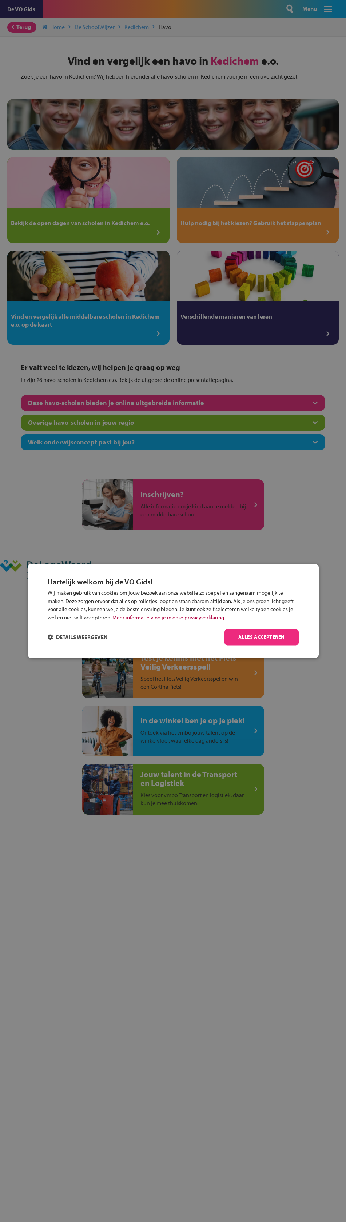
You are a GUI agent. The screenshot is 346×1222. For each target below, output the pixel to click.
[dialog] (173, 611)
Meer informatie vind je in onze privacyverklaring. (168, 617)
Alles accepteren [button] (261, 637)
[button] (77, 637)
